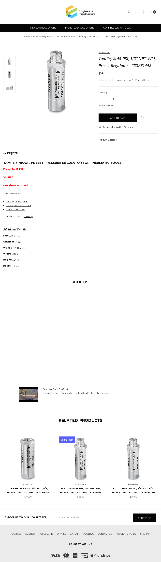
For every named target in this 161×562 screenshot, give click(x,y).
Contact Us (105, 533)
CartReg (16, 533)
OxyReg (61, 533)
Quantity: (103, 92)
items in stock (106, 105)
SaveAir (74, 533)
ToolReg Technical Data (18, 205)
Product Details (108, 139)
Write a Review (143, 80)
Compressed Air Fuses (117, 27)
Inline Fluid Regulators (81, 27)
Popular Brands (126, 533)
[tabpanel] (28, 467)
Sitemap (145, 533)
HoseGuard (46, 533)
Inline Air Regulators (44, 27)
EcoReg (30, 533)
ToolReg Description (17, 201)
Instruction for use (15, 209)
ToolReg (88, 533)
